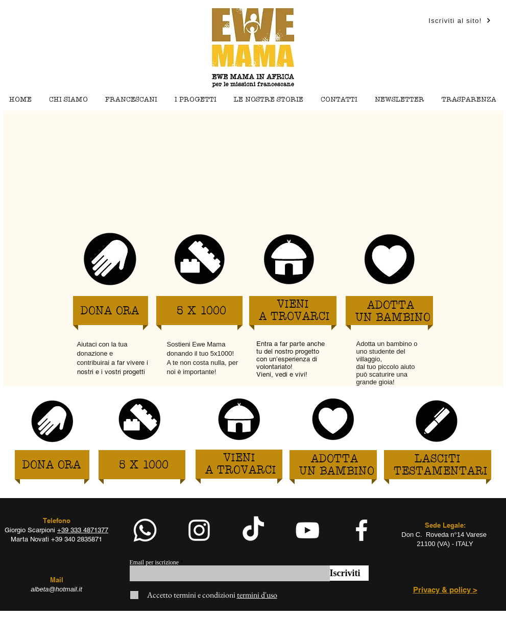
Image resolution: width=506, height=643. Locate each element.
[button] (195, 99)
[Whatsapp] (145, 530)
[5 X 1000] (201, 311)
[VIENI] (293, 305)
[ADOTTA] (391, 306)
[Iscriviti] (349, 573)
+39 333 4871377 (82, 530)
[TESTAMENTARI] (441, 472)
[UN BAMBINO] (392, 318)
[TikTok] (253, 530)
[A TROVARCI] (294, 317)
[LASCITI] (438, 459)
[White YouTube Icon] (307, 530)
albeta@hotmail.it (56, 589)
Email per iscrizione (154, 562)
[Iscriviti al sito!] (460, 20)
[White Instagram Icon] (199, 530)
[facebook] (361, 530)
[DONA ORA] (110, 311)
